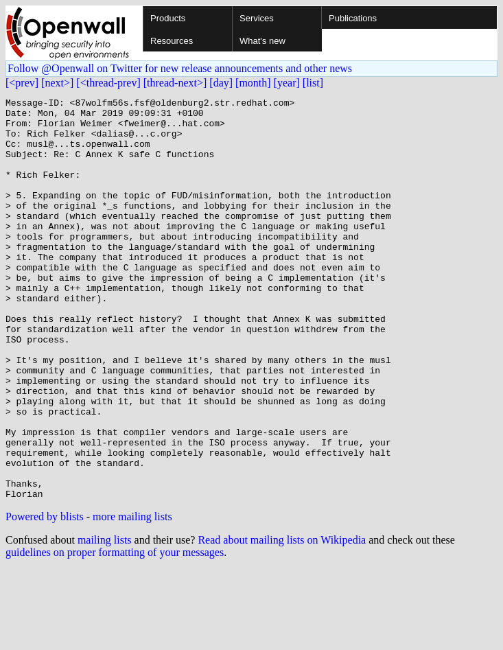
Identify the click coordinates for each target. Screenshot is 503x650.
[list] (313, 83)
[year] (287, 83)
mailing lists (105, 620)
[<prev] (21, 83)
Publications (353, 18)
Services (256, 18)
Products (167, 18)
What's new (262, 41)
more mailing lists (132, 597)
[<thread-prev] (108, 83)
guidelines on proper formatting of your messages (114, 632)
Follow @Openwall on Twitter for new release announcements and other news (180, 68)
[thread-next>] (175, 83)
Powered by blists (44, 597)
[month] (253, 83)
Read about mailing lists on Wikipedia (282, 620)
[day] (221, 83)
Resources (171, 41)
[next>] (57, 83)
